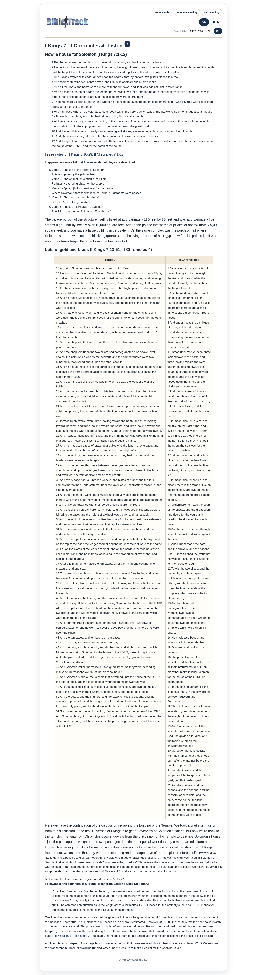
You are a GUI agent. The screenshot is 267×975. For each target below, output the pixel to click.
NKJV (216, 22)
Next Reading (211, 12)
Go (217, 31)
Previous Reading (187, 12)
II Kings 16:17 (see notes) (71, 936)
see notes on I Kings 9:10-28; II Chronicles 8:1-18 (86, 154)
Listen (115, 45)
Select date (180, 31)
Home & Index (162, 12)
